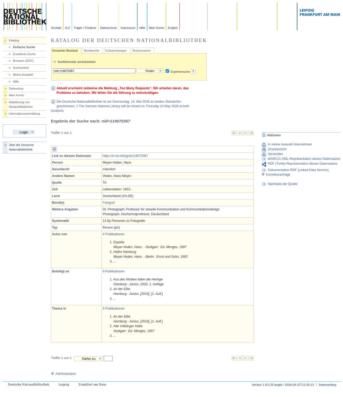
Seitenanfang (327, 384)
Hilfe (142, 27)
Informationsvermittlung (24, 113)
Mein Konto (156, 27)
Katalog (14, 40)
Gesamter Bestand (65, 50)
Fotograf (109, 203)
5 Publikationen (114, 308)
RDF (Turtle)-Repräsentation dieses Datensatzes (302, 163)
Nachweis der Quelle (282, 184)
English (173, 27)
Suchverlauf (21, 67)
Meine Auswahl (23, 74)
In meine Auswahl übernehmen (290, 144)
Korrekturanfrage (276, 174)
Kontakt (56, 27)
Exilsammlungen (115, 50)
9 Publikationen (114, 271)
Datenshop (16, 88)
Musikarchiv (91, 50)
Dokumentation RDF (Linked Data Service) (298, 170)
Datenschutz (108, 27)
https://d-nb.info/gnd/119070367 (125, 156)
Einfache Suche (24, 47)
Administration (63, 374)
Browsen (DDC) (23, 60)
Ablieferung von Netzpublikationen (21, 104)
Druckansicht (277, 149)
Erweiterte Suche (24, 54)
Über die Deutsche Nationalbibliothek (21, 147)
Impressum (128, 27)
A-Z (67, 27)
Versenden (275, 154)
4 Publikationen (114, 234)
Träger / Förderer (85, 27)
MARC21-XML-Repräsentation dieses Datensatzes (304, 159)
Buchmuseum (142, 50)
